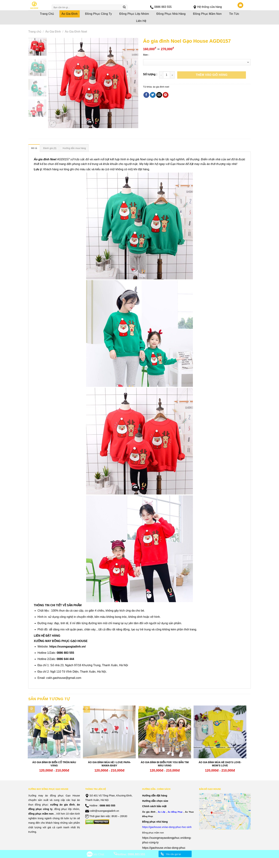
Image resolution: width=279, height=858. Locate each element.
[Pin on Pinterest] (166, 95)
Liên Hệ (141, 20)
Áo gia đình (148, 811)
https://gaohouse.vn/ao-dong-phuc (163, 847)
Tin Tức (234, 13)
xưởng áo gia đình (62, 804)
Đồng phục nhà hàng (155, 821)
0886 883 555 (163, 6)
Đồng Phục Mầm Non (207, 13)
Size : (146, 55)
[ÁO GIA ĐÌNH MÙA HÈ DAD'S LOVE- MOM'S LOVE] (220, 732)
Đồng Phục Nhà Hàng (171, 13)
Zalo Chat (98, 854)
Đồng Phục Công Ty (98, 13)
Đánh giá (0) (49, 148)
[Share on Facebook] (146, 95)
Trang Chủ (47, 13)
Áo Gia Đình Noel (76, 31)
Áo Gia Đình (70, 13)
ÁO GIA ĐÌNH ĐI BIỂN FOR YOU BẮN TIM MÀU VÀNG (165, 764)
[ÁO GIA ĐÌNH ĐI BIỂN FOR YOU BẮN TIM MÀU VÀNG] (164, 732)
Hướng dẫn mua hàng (74, 148)
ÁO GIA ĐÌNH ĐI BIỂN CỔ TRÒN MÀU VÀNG (54, 764)
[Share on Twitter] (153, 95)
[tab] (34, 148)
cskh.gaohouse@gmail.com (63, 677)
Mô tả (34, 148)
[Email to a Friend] (159, 95)
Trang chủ (34, 31)
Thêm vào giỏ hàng (212, 74)
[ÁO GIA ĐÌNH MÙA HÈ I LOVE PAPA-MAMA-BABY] (109, 732)
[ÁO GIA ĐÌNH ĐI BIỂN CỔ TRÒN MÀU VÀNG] (54, 732)
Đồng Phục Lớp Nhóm (134, 13)
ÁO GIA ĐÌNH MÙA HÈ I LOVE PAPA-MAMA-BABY (109, 764)
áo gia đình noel (161, 86)
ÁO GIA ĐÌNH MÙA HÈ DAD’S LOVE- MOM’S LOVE (220, 764)
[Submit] (124, 7)
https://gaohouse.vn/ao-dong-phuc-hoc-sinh (167, 827)
